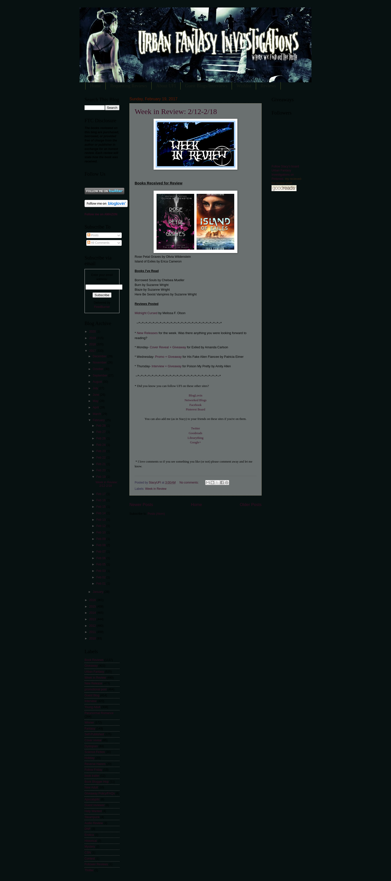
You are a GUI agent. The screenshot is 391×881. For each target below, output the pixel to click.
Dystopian (91, 746)
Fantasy (90, 728)
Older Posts (251, 504)
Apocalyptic (92, 799)
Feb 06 (101, 558)
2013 (93, 619)
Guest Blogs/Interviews (206, 85)
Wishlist (243, 85)
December (100, 356)
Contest (90, 858)
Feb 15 (101, 506)
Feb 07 (101, 551)
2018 (93, 344)
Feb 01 (101, 583)
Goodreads (195, 433)
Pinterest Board (195, 409)
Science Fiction (95, 752)
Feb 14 (101, 513)
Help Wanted (93, 811)
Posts (92, 235)
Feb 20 (101, 470)
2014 (93, 613)
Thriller (89, 870)
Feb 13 (101, 519)
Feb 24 (101, 445)
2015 (93, 606)
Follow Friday (93, 769)
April (96, 407)
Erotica (89, 835)
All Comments (98, 243)
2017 (93, 351)
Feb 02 (101, 577)
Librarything (195, 438)
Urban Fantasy (94, 671)
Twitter (195, 428)
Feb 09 (101, 539)
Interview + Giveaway (167, 366)
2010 (93, 638)
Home (95, 85)
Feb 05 (101, 564)
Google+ (195, 442)
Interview (91, 701)
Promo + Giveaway (168, 357)
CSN (88, 852)
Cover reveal (93, 740)
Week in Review (155, 489)
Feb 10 (101, 532)
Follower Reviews (96, 864)
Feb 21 (101, 464)
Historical (91, 841)
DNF (88, 829)
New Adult (91, 787)
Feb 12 (101, 526)
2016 (93, 600)
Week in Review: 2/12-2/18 (176, 111)
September (100, 375)
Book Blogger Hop (97, 781)
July (96, 388)
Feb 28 (101, 425)
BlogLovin (195, 395)
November (100, 362)
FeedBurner (102, 307)
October (98, 369)
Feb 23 (101, 451)
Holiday (90, 758)
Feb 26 (101, 438)
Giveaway (91, 665)
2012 (93, 626)
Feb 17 (101, 494)
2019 (93, 338)
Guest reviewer (94, 805)
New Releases (147, 333)
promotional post (95, 689)
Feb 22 (101, 457)
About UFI (166, 85)
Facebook (196, 405)
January (98, 592)
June (96, 394)
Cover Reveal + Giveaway (168, 347)
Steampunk (92, 817)
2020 (93, 331)
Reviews (268, 85)
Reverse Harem (95, 764)
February (99, 420)
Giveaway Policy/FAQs (100, 793)
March (97, 414)
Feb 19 (101, 477)
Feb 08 (101, 545)
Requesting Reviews (128, 85)
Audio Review (94, 823)
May (96, 401)
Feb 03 (101, 571)
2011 (93, 632)
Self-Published (94, 734)
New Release (93, 683)
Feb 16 (101, 500)
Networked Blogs (195, 400)
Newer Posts (141, 504)
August (98, 381)
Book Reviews (94, 660)
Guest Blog (92, 695)
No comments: (189, 482)
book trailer (92, 775)
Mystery (90, 846)
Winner (89, 722)
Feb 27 (101, 432)
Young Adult (92, 707)
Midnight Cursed (146, 313)
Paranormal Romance (99, 713)
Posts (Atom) (156, 513)
